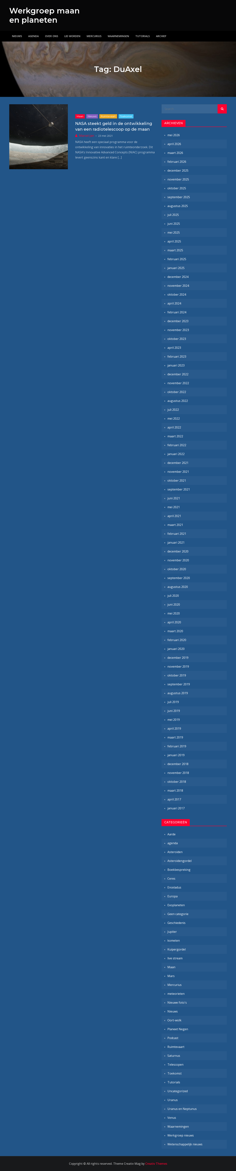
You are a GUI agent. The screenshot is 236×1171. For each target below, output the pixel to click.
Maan (80, 116)
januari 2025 (176, 268)
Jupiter (172, 932)
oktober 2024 (176, 294)
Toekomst (126, 116)
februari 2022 (176, 445)
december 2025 (177, 170)
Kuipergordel (176, 949)
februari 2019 (176, 746)
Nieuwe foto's (177, 1002)
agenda (172, 843)
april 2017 (174, 799)
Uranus (172, 1100)
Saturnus (173, 1056)
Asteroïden (175, 852)
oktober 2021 (176, 480)
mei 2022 (173, 418)
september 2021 (178, 489)
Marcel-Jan (86, 136)
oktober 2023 (176, 339)
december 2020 (177, 551)
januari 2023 (176, 365)
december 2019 (177, 658)
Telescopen (175, 1064)
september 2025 (178, 197)
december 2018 (177, 764)
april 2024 (174, 303)
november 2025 (178, 179)
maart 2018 (175, 790)
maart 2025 (175, 250)
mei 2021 (173, 507)
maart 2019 (175, 737)
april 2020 (174, 622)
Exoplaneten (176, 905)
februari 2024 (176, 312)
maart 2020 (175, 631)
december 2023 (177, 321)
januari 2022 (176, 454)
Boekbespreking (178, 870)
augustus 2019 (177, 693)
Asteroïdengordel (179, 861)
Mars (171, 976)
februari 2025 (176, 259)
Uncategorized (177, 1091)
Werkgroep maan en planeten (44, 15)
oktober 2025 (176, 188)
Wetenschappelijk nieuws (184, 1144)
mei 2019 (173, 720)
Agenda (33, 36)
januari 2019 (176, 755)
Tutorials (142, 36)
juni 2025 (173, 224)
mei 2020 (173, 613)
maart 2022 (175, 436)
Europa (172, 896)
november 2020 (178, 560)
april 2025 (174, 241)
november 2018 (178, 773)
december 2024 (177, 277)
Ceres (171, 878)
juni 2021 (173, 498)
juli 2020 (173, 596)
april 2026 (174, 144)
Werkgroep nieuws (180, 1135)
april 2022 (174, 427)
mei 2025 (173, 232)
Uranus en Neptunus (182, 1109)
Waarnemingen (118, 36)
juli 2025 (173, 215)
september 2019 (178, 684)
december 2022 (177, 374)
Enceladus (174, 887)
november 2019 (178, 666)
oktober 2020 (176, 569)
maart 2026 (175, 153)
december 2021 (177, 463)
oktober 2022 (176, 392)
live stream (175, 958)
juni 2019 (173, 711)
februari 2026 (176, 162)
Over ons (51, 36)
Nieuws (17, 36)
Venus (171, 1118)
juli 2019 (173, 702)
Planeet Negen (177, 1029)
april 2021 (174, 516)
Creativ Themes (156, 1164)
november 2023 (178, 330)
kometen (173, 940)
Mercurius (94, 36)
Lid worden (72, 36)
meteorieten (176, 994)
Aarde (171, 834)
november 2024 (178, 286)
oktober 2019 (176, 675)
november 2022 (178, 383)
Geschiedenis (176, 923)
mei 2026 (173, 135)
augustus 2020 (177, 587)
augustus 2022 (177, 401)
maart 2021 (175, 525)
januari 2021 (176, 542)
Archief (161, 36)
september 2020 (178, 578)
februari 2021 (176, 534)
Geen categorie (177, 914)
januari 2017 (176, 808)
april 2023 (174, 348)
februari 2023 (176, 356)
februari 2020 (176, 640)
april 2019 (174, 728)
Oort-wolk (174, 1020)
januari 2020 (176, 649)
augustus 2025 (177, 206)
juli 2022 (173, 410)
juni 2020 (173, 604)
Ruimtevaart (108, 116)
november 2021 (178, 472)
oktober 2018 (176, 782)
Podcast (172, 1038)
